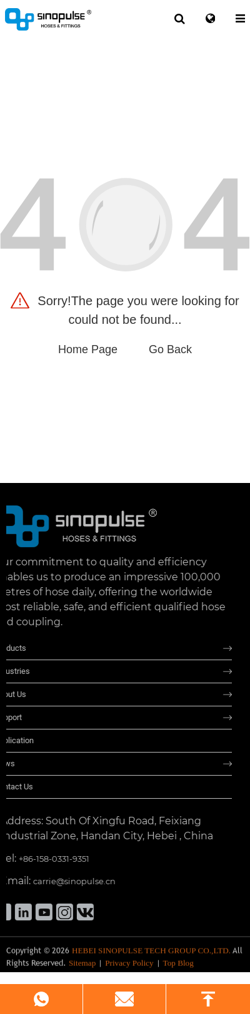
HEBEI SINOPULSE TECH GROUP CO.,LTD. (151, 954)
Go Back (170, 349)
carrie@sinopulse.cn (64, 881)
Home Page (88, 349)
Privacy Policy (129, 966)
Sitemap (82, 966)
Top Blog (178, 966)
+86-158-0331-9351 (44, 859)
